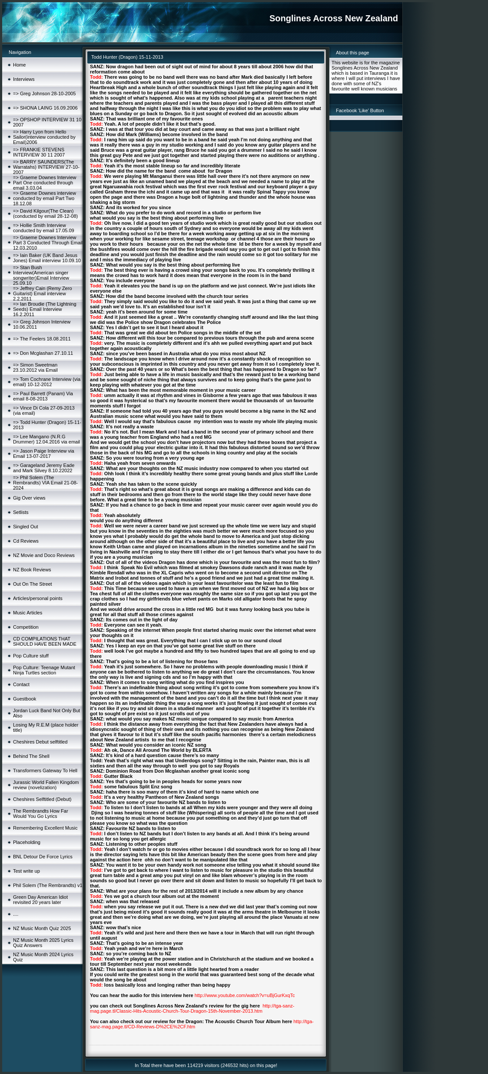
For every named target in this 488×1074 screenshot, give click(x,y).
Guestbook (24, 698)
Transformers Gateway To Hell (45, 770)
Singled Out (25, 526)
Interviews (24, 79)
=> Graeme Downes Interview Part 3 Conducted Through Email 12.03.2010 (48, 242)
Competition (26, 627)
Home (19, 64)
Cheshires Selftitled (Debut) (42, 799)
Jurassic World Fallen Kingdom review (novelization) (46, 785)
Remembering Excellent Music (45, 828)
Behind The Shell (31, 756)
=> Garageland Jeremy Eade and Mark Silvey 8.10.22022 (43, 468)
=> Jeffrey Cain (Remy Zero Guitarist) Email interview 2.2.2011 (42, 293)
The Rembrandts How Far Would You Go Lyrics (40, 813)
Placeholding (26, 842)
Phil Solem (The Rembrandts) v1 (48, 885)
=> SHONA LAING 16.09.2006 (45, 107)
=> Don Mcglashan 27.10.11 (43, 353)
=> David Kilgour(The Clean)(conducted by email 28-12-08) (45, 213)
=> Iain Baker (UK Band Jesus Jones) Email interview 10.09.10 (47, 258)
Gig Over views (29, 497)
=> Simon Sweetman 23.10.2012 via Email (35, 367)
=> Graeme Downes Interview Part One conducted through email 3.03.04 (44, 182)
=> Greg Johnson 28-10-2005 (44, 93)
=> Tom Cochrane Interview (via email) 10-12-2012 (46, 382)
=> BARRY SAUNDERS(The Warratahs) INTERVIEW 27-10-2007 (46, 167)
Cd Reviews (26, 541)
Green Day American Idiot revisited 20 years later (40, 899)
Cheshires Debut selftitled (40, 741)
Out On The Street (32, 584)
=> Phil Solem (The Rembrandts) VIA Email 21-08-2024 (45, 482)
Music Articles (27, 612)
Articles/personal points (38, 598)
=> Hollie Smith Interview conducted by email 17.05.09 (43, 228)
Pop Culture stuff (31, 655)
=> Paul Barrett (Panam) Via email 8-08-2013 (43, 396)
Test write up (26, 871)
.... (15, 914)
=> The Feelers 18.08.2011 (42, 338)
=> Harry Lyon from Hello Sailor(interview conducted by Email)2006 (44, 137)
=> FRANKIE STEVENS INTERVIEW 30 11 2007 (39, 152)
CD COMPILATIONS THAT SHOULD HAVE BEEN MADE (44, 641)
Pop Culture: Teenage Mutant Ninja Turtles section (44, 670)
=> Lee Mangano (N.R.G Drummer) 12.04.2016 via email (46, 439)
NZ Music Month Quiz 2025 (42, 928)
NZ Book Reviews (32, 569)
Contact (21, 684)
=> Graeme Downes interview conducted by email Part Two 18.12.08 (44, 198)
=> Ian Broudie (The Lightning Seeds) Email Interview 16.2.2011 (44, 309)
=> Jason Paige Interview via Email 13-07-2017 (43, 453)
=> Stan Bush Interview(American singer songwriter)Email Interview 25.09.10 (41, 275)
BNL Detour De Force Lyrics (43, 856)
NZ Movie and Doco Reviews (44, 555)
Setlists (20, 512)
